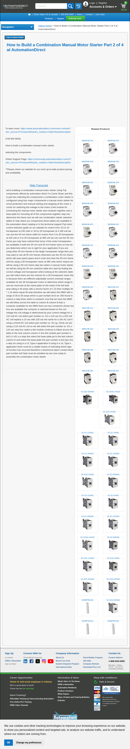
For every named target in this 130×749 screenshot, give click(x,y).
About (79, 14)
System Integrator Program (67, 664)
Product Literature (65, 691)
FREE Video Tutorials (19, 705)
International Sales (64, 667)
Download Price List (92, 667)
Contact (88, 14)
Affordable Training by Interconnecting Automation (32, 699)
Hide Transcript (39, 185)
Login (93, 3)
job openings (28, 688)
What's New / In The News (69, 681)
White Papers (63, 694)
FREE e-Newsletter (66, 684)
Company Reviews (91, 664)
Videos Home (45, 25)
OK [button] (8, 742)
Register (103, 3)
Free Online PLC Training (20, 702)
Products (49, 19)
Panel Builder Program (93, 657)
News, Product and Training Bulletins (74, 697)
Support (60, 19)
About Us (60, 657)
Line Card (100, 14)
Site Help (87, 661)
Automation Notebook (67, 688)
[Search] (51, 6)
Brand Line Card (63, 661)
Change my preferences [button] (28, 742)
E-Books (61, 700)
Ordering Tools (75, 19)
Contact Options (116, 657)
